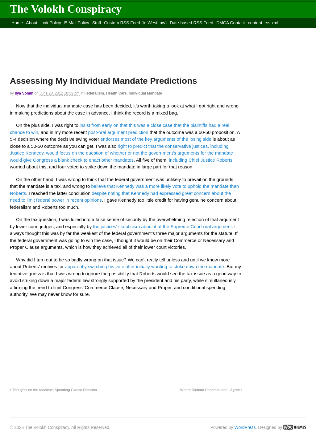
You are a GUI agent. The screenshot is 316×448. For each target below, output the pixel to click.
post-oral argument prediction (118, 132)
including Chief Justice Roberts (200, 160)
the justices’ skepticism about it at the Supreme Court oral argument (162, 226)
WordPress (245, 427)
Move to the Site (44, 30)
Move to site (99, 30)
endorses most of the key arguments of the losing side (155, 139)
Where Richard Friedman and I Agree (211, 390)
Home (17, 22)
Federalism (94, 93)
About (31, 22)
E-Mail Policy (76, 22)
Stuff (96, 22)
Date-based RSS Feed (191, 22)
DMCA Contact (230, 22)
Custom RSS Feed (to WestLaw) (135, 22)
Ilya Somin (24, 93)
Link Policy (50, 22)
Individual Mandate (145, 93)
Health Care (116, 93)
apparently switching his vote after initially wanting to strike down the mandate (144, 266)
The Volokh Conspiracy (66, 9)
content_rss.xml (263, 22)
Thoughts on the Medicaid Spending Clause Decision (53, 390)
